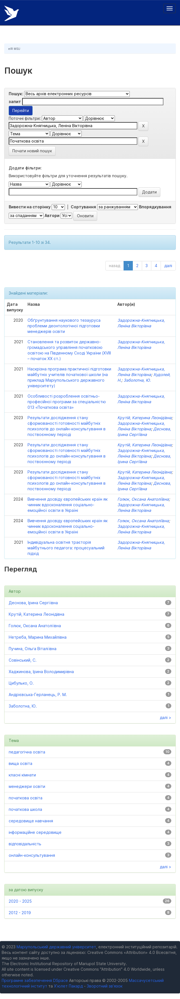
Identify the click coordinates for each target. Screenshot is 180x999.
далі (168, 265)
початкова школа (25, 809)
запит (15, 101)
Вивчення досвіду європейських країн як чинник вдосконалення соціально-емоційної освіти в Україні (68, 505)
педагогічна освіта (27, 752)
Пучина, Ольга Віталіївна (32, 648)
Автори (52, 215)
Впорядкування (155, 206)
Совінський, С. (23, 660)
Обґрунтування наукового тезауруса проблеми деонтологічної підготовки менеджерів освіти (64, 326)
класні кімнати (22, 774)
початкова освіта (25, 797)
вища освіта (20, 763)
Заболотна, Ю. (137, 380)
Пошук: (16, 93)
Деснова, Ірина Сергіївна (33, 602)
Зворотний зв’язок (104, 986)
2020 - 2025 (20, 901)
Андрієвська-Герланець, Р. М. (38, 694)
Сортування (83, 206)
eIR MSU (14, 48)
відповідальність (25, 843)
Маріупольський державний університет (56, 946)
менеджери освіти (27, 786)
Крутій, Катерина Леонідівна (144, 417)
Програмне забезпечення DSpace (35, 980)
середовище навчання (31, 820)
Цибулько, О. (21, 683)
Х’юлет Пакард (68, 986)
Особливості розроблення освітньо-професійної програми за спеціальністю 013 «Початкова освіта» (67, 402)
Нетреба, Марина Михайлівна (38, 637)
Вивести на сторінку (30, 206)
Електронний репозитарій (11, 13)
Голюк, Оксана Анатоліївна (143, 499)
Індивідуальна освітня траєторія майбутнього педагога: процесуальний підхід (66, 548)
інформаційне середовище (35, 832)
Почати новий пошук (32, 150)
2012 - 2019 (20, 912)
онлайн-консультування (32, 855)
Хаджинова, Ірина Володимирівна (41, 671)
